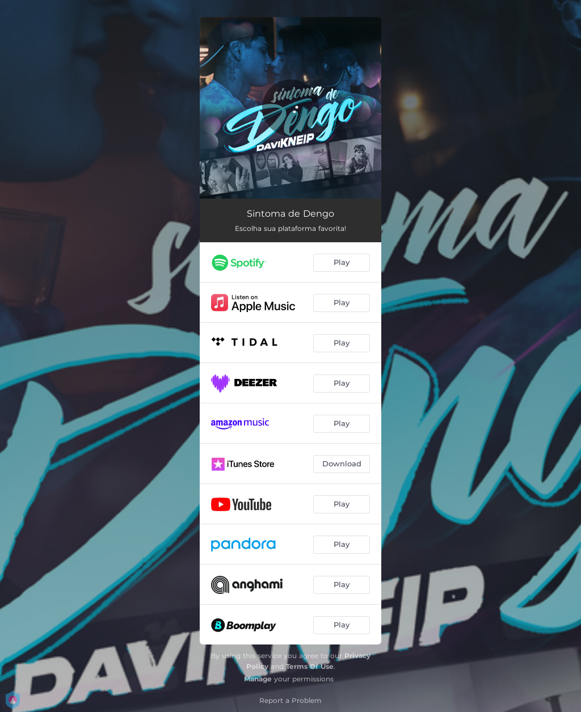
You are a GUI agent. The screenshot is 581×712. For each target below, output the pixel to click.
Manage (258, 679)
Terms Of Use (310, 666)
